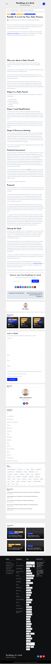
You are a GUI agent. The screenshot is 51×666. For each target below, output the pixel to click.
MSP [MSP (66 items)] (14, 478)
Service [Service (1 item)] (13, 483)
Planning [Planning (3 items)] (9, 481)
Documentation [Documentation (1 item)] (30, 580)
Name (8, 357)
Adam (11, 22)
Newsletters (9, 439)
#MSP (35, 22)
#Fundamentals (30, 22)
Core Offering (24, 321)
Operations (23, 323)
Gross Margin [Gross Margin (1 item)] (9, 476)
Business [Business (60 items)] (32, 471)
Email (8, 362)
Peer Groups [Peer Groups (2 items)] (37, 478)
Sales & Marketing (20, 14)
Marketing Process (37, 266)
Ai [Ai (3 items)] (24, 471)
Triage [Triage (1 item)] (28, 651)
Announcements (10, 418)
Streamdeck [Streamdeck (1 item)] (24, 483)
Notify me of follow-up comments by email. (17, 376)
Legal (8, 436)
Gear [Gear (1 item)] (28, 587)
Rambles (13, 14)
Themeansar (34, 664)
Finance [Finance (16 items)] (28, 582)
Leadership (11, 320)
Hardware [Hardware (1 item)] (16, 476)
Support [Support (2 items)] (29, 483)
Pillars (8, 14)
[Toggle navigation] (7, 3)
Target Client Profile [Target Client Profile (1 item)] (37, 483)
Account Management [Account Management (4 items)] (11, 471)
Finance (8, 427)
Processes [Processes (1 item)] (24, 481)
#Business (25, 22)
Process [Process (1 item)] (18, 481)
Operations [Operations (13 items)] (31, 478)
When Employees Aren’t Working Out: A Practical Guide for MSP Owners (22, 498)
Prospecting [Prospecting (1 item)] (35, 481)
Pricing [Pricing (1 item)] (14, 481)
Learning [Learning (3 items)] (27, 476)
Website (8, 368)
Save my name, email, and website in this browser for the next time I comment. (24, 373)
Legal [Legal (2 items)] (32, 476)
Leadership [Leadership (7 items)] (22, 476)
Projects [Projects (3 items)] (29, 481)
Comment (9, 340)
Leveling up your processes (13, 36)
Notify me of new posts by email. (15, 378)
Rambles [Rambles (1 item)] (41, 481)
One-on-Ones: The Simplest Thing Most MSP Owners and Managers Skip (22, 506)
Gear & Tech (9, 430)
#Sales (38, 22)
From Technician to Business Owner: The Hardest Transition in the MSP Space (23, 494)
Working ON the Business (30, 14)
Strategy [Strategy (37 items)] (18, 483)
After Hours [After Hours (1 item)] (20, 471)
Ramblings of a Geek (25, 3)
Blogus (28, 664)
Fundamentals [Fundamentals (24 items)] (29, 585)
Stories (8, 454)
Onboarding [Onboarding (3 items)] (25, 478)
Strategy (14, 322)
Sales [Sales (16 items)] (8, 483)
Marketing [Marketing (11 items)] (9, 478)
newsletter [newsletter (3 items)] (19, 478)
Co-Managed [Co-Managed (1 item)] (38, 471)
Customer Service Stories (12, 424)
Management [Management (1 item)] (37, 476)
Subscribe (35, 283)
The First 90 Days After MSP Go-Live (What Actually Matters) (20, 502)
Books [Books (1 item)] (28, 471)
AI (7, 415)
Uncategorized (10, 460)
